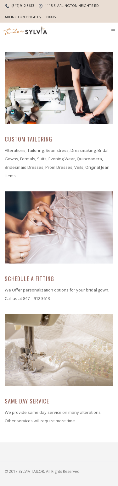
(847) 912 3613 (23, 5)
